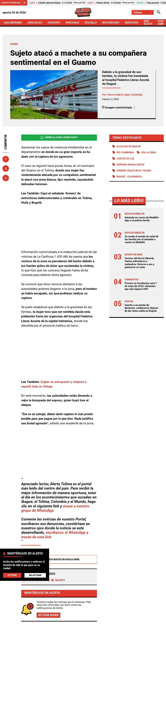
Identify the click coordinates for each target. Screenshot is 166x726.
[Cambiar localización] (143, 12)
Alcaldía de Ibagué (128, 146)
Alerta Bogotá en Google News (59, 523)
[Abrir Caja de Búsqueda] (158, 12)
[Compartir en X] (5, 168)
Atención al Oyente (102, 716)
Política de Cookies (70, 722)
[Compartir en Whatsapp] (5, 178)
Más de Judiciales (28, 605)
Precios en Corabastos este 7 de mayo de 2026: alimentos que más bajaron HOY (140, 286)
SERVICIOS (131, 22)
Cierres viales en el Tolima (133, 170)
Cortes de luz (125, 158)
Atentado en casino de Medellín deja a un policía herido (141, 219)
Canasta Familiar (10, 2)
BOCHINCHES (110, 22)
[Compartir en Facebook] (5, 159)
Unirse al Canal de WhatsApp (59, 137)
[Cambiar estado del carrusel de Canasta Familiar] (24, 3)
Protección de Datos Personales (133, 716)
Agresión (43, 544)
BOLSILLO (91, 22)
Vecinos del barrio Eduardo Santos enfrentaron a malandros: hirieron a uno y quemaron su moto (139, 263)
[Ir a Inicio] (83, 12)
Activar (12, 575)
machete (58, 544)
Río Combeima (125, 152)
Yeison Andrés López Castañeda (124, 94)
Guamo (28, 544)
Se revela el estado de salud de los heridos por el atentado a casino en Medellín (141, 239)
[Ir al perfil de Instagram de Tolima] (93, 690)
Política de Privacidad (75, 716)
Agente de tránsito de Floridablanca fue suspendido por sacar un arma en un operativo (81, 639)
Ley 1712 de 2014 (96, 722)
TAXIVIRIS (53, 22)
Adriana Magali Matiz (130, 164)
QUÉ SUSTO (148, 22)
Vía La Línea (148, 152)
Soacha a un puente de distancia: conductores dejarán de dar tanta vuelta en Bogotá (141, 308)
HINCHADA (72, 22)
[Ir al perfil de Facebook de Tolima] (72, 690)
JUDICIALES (34, 22)
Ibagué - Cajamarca (129, 176)
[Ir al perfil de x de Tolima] (82, 690)
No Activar (35, 575)
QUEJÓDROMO (13, 22)
